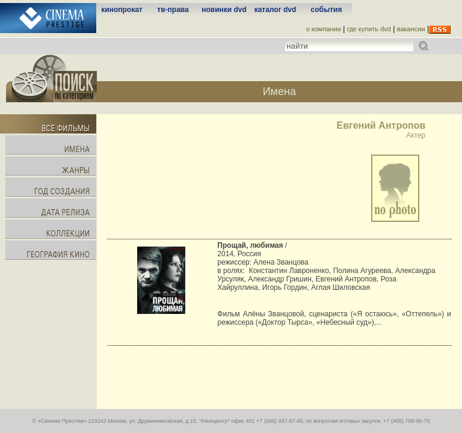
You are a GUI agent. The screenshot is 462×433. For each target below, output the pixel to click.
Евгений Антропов (346, 279)
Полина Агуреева (362, 270)
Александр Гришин (280, 279)
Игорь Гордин (284, 287)
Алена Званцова (280, 262)
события (326, 9)
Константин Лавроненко (289, 270)
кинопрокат (121, 9)
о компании (323, 28)
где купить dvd (369, 28)
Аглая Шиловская (340, 287)
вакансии (411, 28)
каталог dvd (275, 9)
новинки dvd (224, 9)
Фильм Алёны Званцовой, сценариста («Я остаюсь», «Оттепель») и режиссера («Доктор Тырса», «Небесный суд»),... (334, 318)
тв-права (172, 9)
